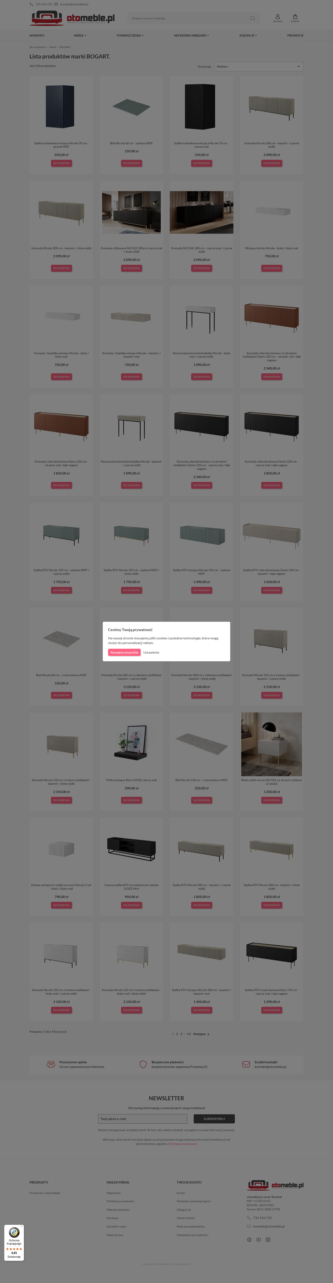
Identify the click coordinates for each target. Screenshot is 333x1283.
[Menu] (21, 1227)
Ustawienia (150, 652)
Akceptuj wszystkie (124, 652)
